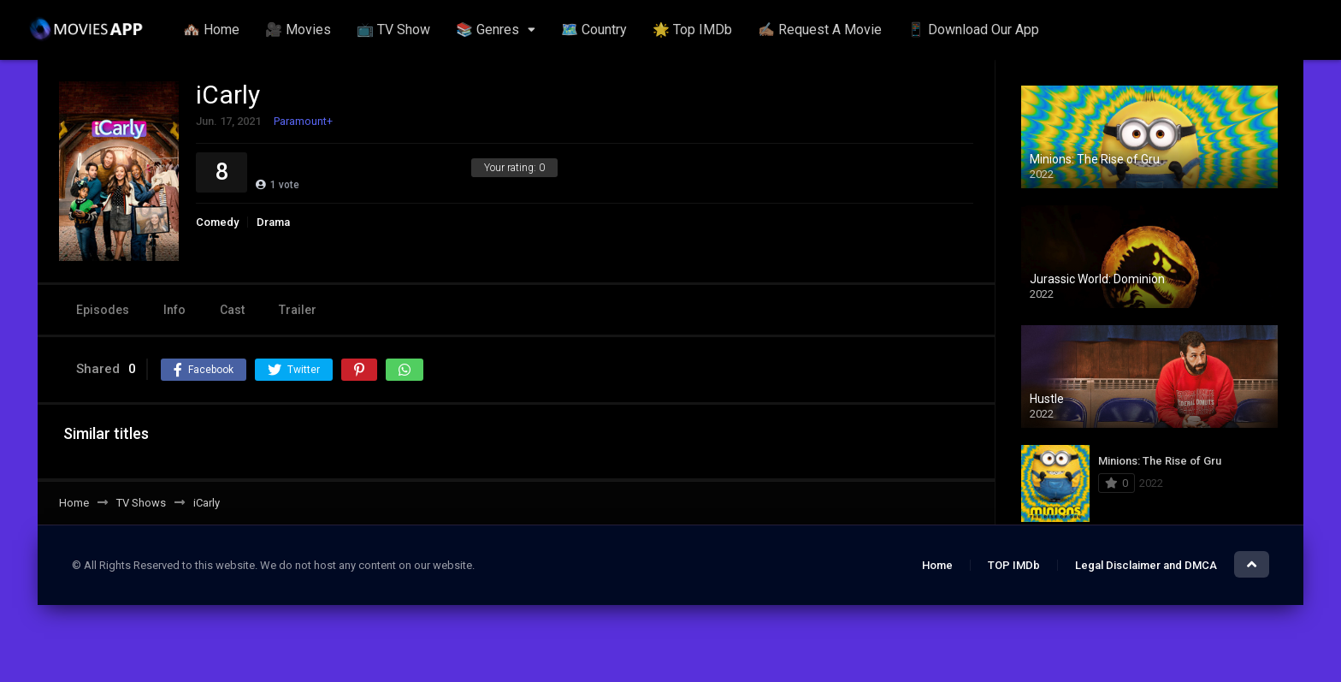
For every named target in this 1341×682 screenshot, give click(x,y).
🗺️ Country (594, 29)
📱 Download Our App (973, 29)
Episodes (102, 310)
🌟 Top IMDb (692, 29)
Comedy (217, 222)
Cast (232, 310)
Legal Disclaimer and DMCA (1146, 565)
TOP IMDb (1014, 565)
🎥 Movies (298, 29)
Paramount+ (303, 121)
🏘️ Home (211, 29)
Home (937, 565)
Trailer (297, 310)
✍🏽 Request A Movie (820, 29)
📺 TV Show (393, 29)
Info (174, 310)
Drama (273, 222)
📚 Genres (487, 29)
